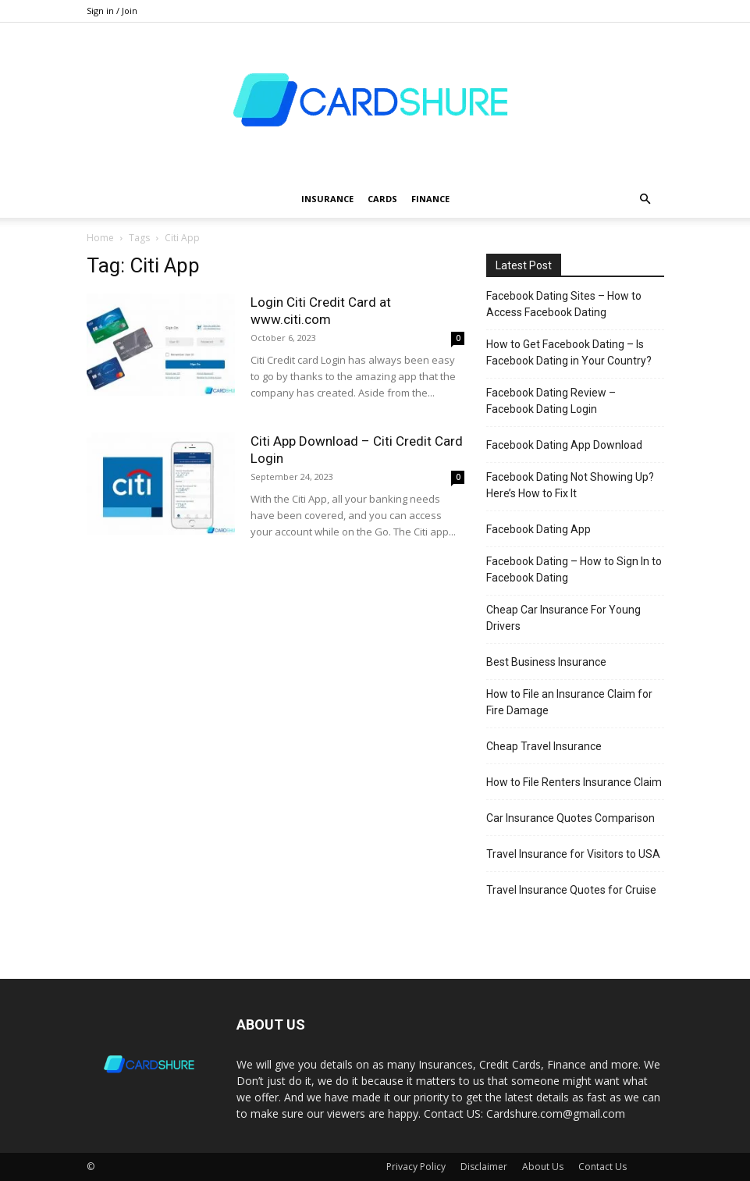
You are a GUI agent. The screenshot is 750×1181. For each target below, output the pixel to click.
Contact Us (602, 1166)
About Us (542, 1166)
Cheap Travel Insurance (544, 746)
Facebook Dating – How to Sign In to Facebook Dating (574, 569)
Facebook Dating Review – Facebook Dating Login (551, 400)
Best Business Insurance (546, 662)
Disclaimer (483, 1166)
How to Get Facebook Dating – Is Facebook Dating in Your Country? (569, 352)
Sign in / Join (112, 10)
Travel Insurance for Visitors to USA (573, 854)
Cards (382, 199)
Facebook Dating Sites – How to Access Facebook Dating (564, 304)
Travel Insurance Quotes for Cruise (571, 890)
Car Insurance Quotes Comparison (570, 818)
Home (100, 237)
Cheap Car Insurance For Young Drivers (563, 617)
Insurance (327, 199)
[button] (645, 199)
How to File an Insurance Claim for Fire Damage (569, 702)
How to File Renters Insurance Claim (574, 782)
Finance (430, 199)
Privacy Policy (416, 1166)
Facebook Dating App (538, 529)
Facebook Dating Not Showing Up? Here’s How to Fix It (570, 485)
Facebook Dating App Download (564, 445)
